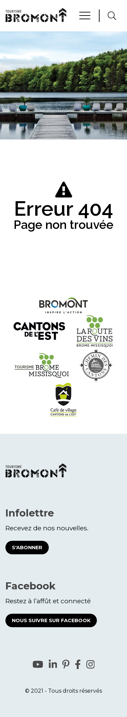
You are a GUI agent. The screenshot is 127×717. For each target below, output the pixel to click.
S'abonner (27, 548)
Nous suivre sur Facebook (51, 620)
